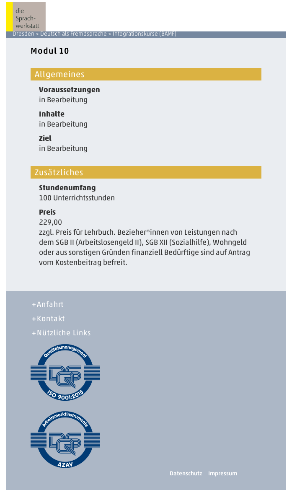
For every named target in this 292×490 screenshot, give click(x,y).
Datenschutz (186, 473)
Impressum (222, 473)
